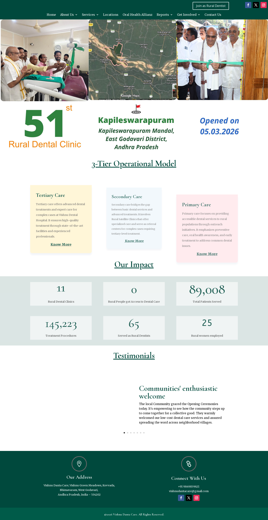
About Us (67, 15)
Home (51, 15)
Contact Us (213, 15)
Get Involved (186, 15)
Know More (61, 277)
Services (88, 15)
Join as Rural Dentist (211, 6)
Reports (163, 15)
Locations (110, 15)
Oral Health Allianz (137, 15)
